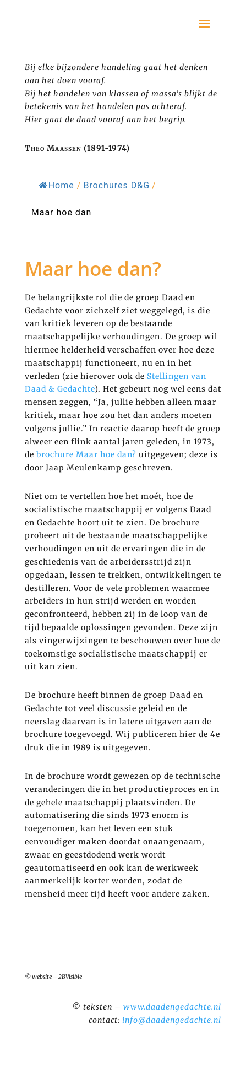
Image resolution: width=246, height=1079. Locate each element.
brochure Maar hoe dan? (86, 454)
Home (56, 185)
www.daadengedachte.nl (172, 1007)
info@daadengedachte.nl (171, 1020)
